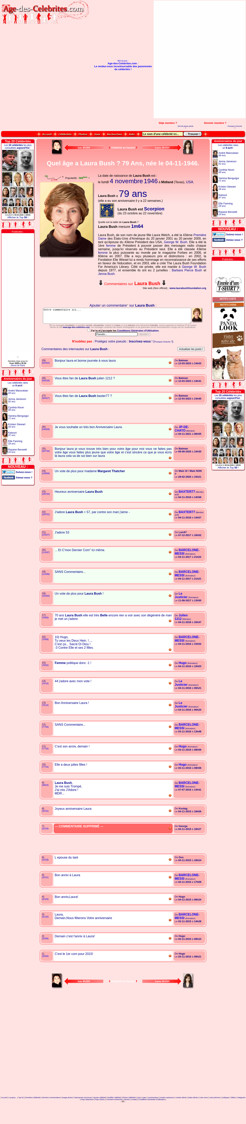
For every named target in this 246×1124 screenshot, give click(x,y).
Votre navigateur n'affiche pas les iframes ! (67, 280)
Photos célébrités (129, 1115)
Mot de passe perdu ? (185, 127)
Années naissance (167, 1115)
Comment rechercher (114, 1117)
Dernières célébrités (33, 1115)
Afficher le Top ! (17, 217)
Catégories (241, 1115)
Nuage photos (67, 1115)
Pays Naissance (87, 1117)
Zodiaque (225, 1115)
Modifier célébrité (114, 1115)
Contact (134, 1117)
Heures (127, 1117)
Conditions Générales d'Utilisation (138, 348)
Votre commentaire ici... (123, 317)
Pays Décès (99, 1117)
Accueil (4, 1115)
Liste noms (203, 1115)
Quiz (139, 1115)
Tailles (233, 1115)
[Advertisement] (233, 59)
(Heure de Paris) (18, 365)
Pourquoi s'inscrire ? (235, 127)
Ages (144, 1115)
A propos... (12, 1115)
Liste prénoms (215, 1115)
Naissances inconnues (83, 1115)
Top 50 (21, 1115)
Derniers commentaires (51, 1115)
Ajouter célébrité (99, 1115)
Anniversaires (153, 1115)
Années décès (181, 1115)
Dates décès (193, 1115)
